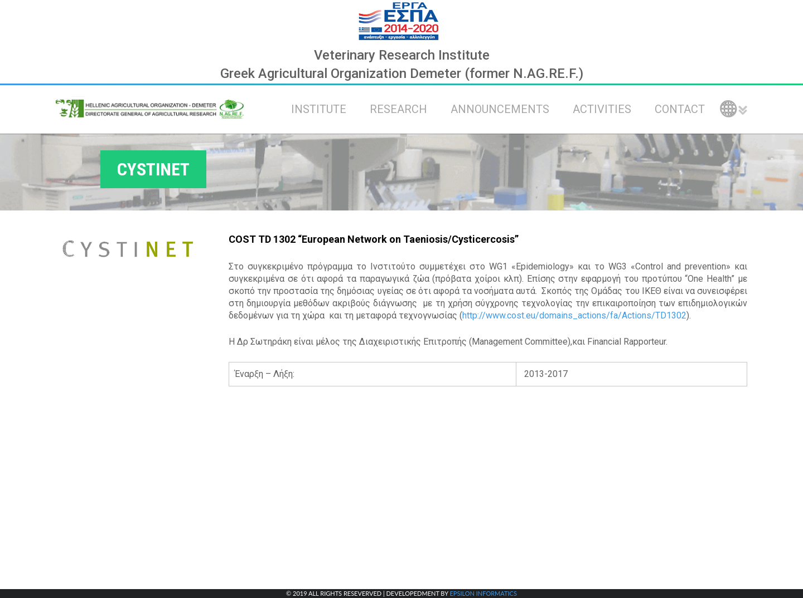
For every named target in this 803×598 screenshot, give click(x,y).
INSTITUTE (318, 109)
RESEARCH (398, 109)
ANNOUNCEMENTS (500, 109)
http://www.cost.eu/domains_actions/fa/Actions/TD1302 (574, 315)
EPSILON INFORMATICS (482, 593)
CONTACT (680, 109)
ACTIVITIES (602, 109)
